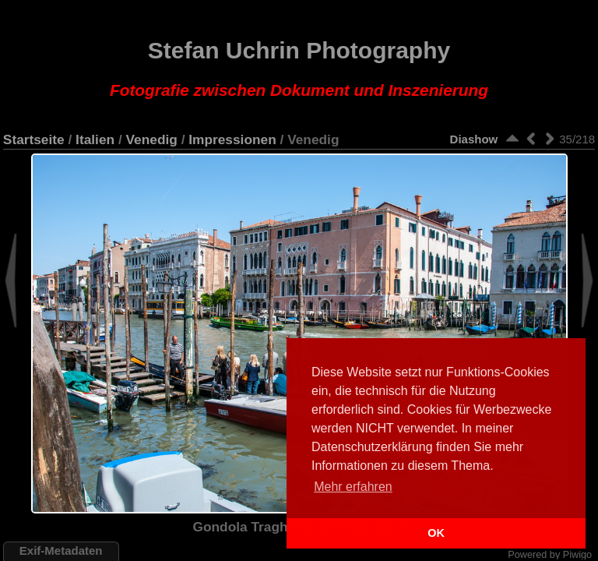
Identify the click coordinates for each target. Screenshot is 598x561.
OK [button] (436, 533)
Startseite (34, 139)
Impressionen (232, 139)
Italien (95, 139)
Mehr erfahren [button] (353, 486)
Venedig (152, 139)
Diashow (474, 139)
